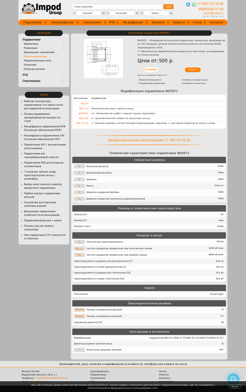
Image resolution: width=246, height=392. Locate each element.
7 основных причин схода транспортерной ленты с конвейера (40, 175)
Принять (235, 386)
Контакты (216, 22)
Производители (62, 22)
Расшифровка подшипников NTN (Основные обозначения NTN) (44, 128)
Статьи (197, 22)
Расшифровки (133, 22)
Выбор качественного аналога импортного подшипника (43, 186)
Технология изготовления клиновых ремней (40, 204)
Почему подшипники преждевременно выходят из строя (42, 117)
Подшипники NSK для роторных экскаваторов (44, 164)
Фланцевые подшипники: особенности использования (42, 213)
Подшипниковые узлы (37, 60)
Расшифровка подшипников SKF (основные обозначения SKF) (44, 137)
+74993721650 (42, 378)
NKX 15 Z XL (82, 123)
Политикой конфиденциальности (113, 388)
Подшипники (32, 22)
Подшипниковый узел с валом (43, 220)
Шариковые (31, 43)
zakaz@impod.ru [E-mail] (213, 13)
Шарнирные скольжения (39, 52)
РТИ (112, 22)
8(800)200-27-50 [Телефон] (211, 9)
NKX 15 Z (83, 108)
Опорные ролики (34, 68)
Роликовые (31, 48)
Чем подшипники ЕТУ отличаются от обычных (45, 237)
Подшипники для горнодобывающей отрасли (41, 155)
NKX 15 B (83, 118)
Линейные (30, 64)
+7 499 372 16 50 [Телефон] (210, 4)
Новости (179, 22)
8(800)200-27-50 (59, 378)
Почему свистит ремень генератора (39, 227)
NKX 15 (84, 103)
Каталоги (158, 22)
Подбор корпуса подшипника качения (42, 195)
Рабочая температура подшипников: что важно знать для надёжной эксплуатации (43, 105)
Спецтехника (92, 22)
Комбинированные (35, 56)
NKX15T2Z (83, 113)
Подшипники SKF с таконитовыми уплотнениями (45, 146)
